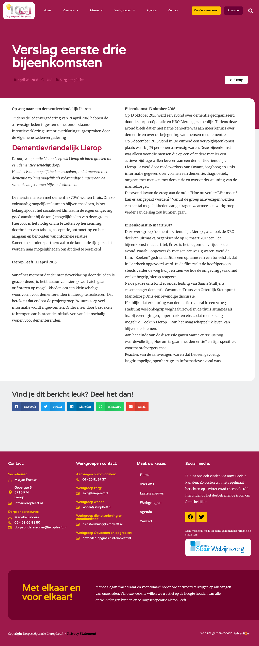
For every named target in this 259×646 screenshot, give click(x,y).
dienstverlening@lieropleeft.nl (102, 524)
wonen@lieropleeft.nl (97, 507)
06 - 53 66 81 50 (27, 523)
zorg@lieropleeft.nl (95, 493)
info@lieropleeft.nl (29, 503)
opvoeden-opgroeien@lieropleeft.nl (107, 538)
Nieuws (96, 10)
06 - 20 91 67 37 (94, 479)
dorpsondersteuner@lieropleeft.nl (40, 527)
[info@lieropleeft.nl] (10, 503)
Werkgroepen (125, 10)
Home (47, 10)
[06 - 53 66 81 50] (10, 523)
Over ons (70, 10)
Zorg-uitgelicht (71, 80)
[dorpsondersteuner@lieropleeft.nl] (10, 527)
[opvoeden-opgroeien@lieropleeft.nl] (78, 538)
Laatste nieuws (152, 493)
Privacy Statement (81, 633)
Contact (173, 10)
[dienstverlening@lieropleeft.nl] (78, 524)
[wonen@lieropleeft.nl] (78, 507)
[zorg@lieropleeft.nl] (78, 493)
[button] (250, 10)
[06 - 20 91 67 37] (78, 480)
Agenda (151, 10)
